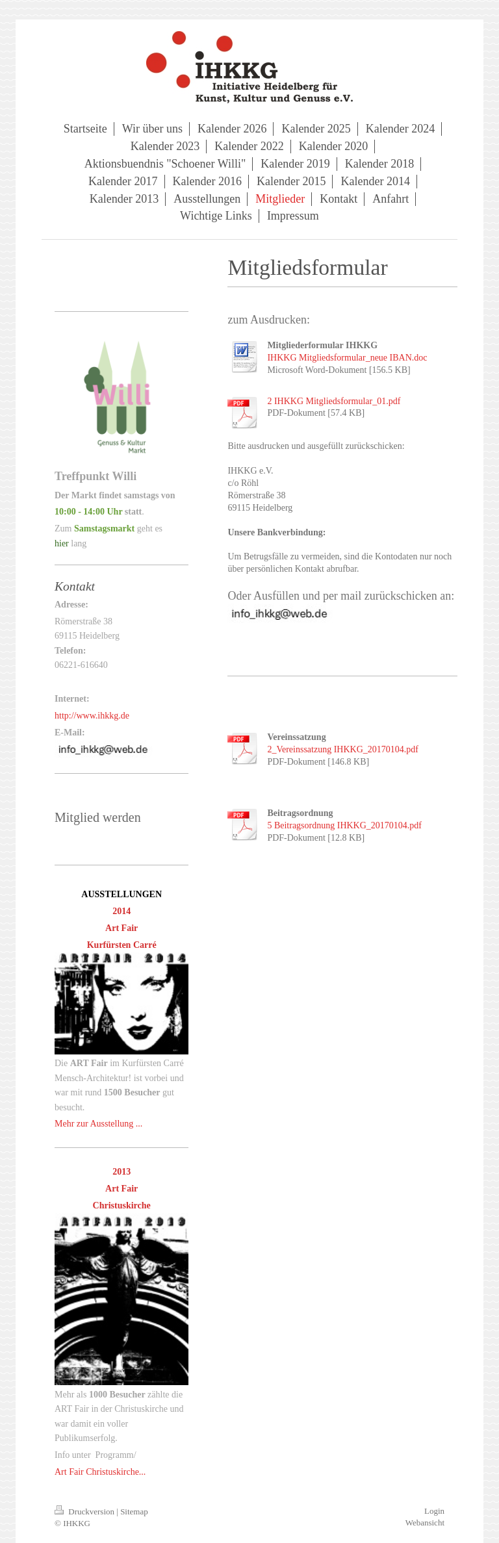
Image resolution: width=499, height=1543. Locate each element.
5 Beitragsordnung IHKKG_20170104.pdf (344, 825)
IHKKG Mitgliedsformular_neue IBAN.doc (347, 358)
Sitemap (134, 1511)
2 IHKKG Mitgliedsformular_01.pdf (333, 401)
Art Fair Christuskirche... (100, 1472)
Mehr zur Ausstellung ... (98, 1124)
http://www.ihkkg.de (92, 715)
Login (434, 1511)
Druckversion (85, 1511)
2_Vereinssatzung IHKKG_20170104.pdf (342, 749)
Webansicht (424, 1522)
